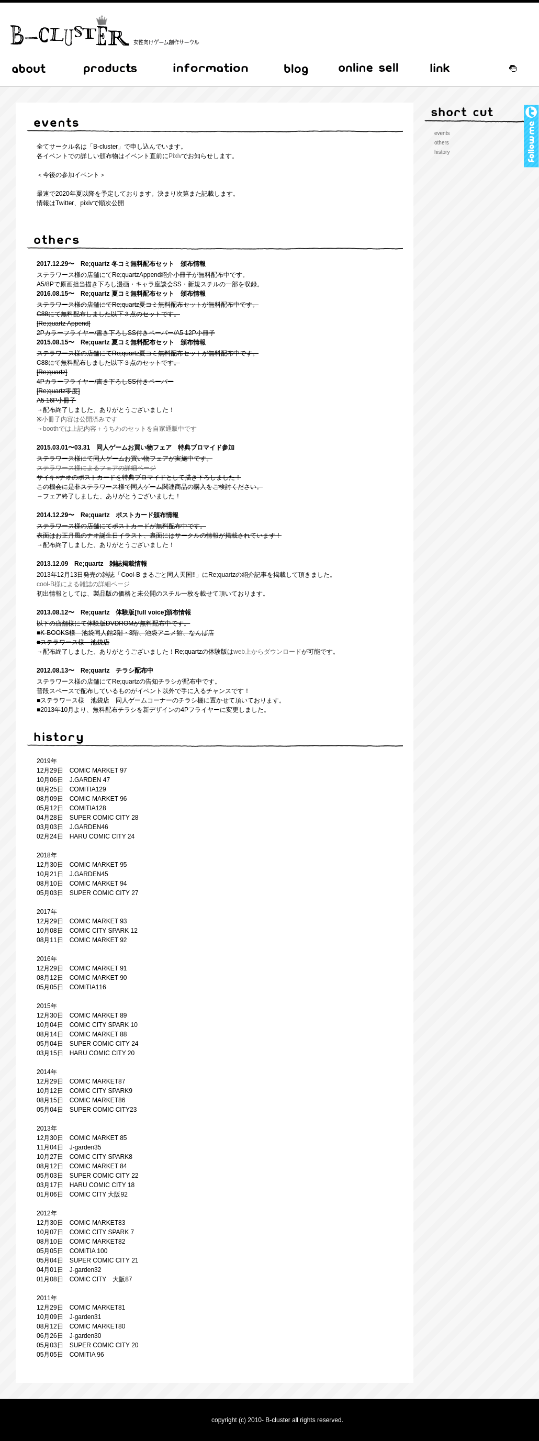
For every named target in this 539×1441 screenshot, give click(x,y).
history (442, 152)
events (442, 133)
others (441, 143)
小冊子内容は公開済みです (79, 419)
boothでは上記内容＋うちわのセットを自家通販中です (120, 428)
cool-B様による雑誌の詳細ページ (83, 584)
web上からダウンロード (267, 651)
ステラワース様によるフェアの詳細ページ (96, 468)
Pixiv (175, 156)
